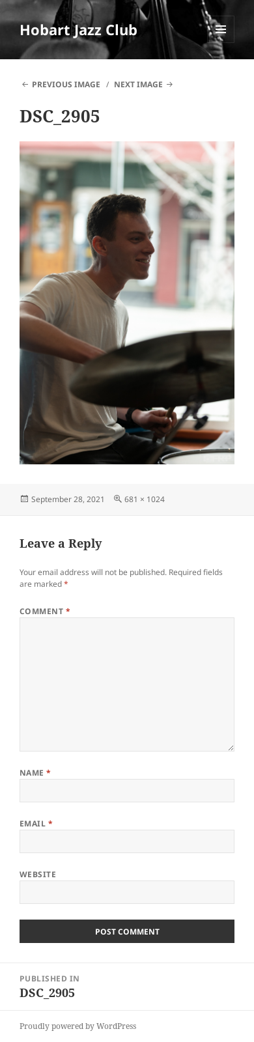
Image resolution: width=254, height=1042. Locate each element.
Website (38, 874)
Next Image (138, 84)
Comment (45, 611)
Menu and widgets (221, 42)
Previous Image (66, 84)
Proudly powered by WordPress (78, 1026)
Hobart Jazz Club (78, 29)
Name (35, 772)
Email (36, 823)
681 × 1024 (144, 499)
